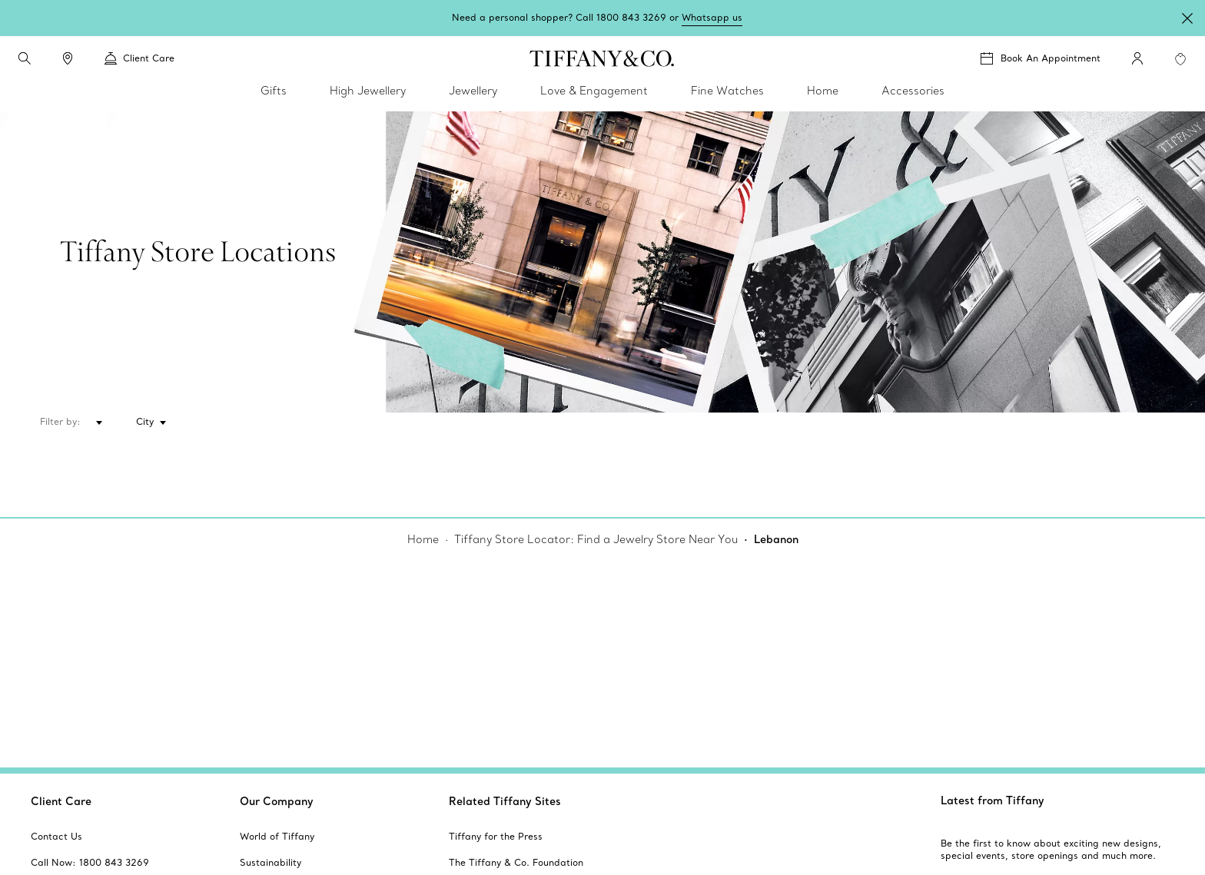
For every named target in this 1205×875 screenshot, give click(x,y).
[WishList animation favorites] (1180, 59)
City (145, 421)
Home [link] (822, 91)
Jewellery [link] (473, 91)
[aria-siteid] (56, 836)
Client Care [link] (139, 58)
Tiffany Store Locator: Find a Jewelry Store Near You (596, 539)
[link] (67, 58)
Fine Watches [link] (727, 91)
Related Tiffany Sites (505, 801)
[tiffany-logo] (602, 58)
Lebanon (776, 539)
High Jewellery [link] (368, 91)
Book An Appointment (1050, 58)
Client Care (61, 801)
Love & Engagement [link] (594, 91)
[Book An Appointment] (1040, 58)
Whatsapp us (712, 17)
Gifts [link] (274, 91)
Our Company (277, 801)
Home (423, 539)
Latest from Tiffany (992, 800)
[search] (24, 58)
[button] (24, 58)
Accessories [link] (912, 91)
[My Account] (1137, 58)
